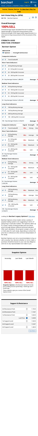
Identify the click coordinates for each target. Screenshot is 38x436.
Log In (26, 2)
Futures (9, 6)
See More (32, 331)
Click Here (32, 216)
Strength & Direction (19, 53)
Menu (34, 2)
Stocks (3, 6)
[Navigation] (19, 18)
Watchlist (16, 6)
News (22, 6)
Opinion (6, 53)
